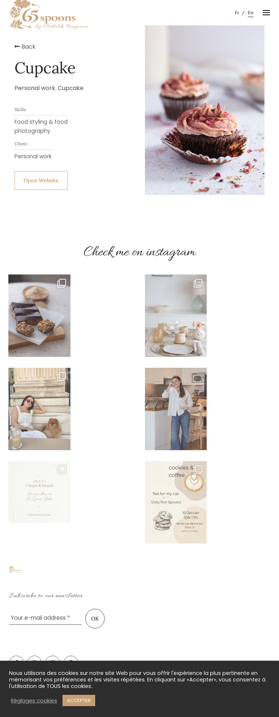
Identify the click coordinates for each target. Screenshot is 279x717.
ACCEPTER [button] (79, 700)
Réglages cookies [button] (34, 700)
